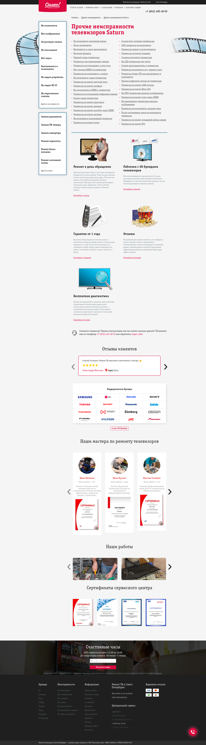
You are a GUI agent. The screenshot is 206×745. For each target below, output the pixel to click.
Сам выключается (65, 706)
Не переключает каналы (50, 95)
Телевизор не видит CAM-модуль (137, 85)
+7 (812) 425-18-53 (156, 11)
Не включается (49, 26)
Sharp (41, 710)
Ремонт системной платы (51, 161)
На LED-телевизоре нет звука (135, 62)
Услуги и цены (76, 7)
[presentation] (73, 366)
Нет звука (46, 58)
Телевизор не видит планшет (135, 53)
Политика (89, 730)
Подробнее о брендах (131, 189)
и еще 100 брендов (119, 428)
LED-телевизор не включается (136, 45)
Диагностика (90, 710)
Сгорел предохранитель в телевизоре (140, 66)
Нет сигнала (63, 698)
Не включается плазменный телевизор (92, 119)
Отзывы (88, 722)
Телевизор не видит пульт (86, 123)
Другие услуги (47, 171)
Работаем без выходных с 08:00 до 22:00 (136, 2)
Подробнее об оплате (81, 320)
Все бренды (43, 718)
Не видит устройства (52, 77)
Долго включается (82, 45)
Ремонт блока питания (48, 150)
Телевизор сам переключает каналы (91, 62)
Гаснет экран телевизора (85, 98)
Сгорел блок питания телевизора (137, 41)
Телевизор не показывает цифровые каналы (95, 94)
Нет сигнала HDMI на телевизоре (89, 70)
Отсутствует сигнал (51, 42)
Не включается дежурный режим (89, 41)
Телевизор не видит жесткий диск (90, 82)
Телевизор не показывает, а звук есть (92, 66)
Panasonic (43, 714)
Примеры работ (92, 7)
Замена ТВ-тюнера (51, 125)
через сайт (137, 334)
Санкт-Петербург (161, 2)
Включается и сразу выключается (90, 49)
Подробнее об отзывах (132, 258)
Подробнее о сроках (81, 195)
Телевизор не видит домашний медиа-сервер (143, 120)
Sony (41, 698)
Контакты (119, 7)
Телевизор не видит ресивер (87, 115)
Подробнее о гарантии (82, 258)
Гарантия (88, 718)
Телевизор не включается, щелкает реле (141, 109)
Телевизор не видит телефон (87, 86)
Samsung (42, 695)
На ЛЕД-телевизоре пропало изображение (142, 93)
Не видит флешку (82, 53)
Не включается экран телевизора (89, 78)
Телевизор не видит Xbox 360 (136, 89)
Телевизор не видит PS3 (133, 124)
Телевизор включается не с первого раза (141, 70)
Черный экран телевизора (86, 58)
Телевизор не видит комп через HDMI (140, 97)
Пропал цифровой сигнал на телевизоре (141, 81)
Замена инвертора (51, 133)
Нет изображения (50, 34)
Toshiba (42, 706)
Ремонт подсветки (51, 141)
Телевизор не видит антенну (87, 106)
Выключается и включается (49, 67)
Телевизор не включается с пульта (90, 74)
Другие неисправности (50, 104)
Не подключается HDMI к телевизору (91, 90)
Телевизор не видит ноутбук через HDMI (93, 110)
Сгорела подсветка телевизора (136, 58)
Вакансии (88, 706)
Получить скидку (133, 7)
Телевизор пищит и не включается (138, 49)
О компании (107, 7)
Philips (41, 702)
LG (40, 691)
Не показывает (49, 50)
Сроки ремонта (91, 714)
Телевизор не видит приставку (88, 102)
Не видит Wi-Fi (49, 85)
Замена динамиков (51, 117)
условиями (158, 673)
